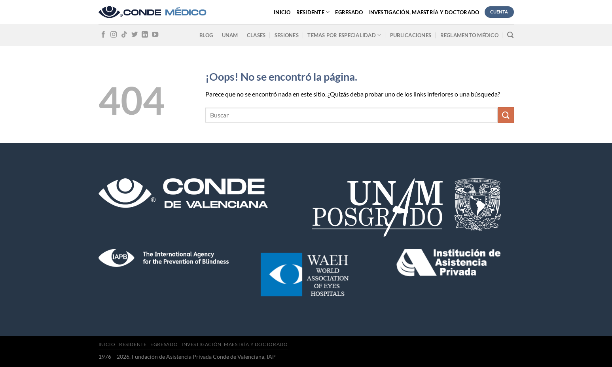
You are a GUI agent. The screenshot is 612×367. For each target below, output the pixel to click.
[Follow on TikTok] (124, 34)
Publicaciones (410, 35)
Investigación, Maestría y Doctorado (423, 12)
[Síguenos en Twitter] (134, 34)
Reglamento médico (469, 35)
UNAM (230, 35)
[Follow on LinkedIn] (145, 34)
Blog (206, 35)
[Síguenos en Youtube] (155, 34)
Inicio (282, 12)
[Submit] (505, 115)
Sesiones (287, 35)
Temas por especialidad (344, 35)
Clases (256, 35)
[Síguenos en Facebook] (103, 34)
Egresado (349, 12)
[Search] (510, 35)
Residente (313, 12)
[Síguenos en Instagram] (113, 34)
